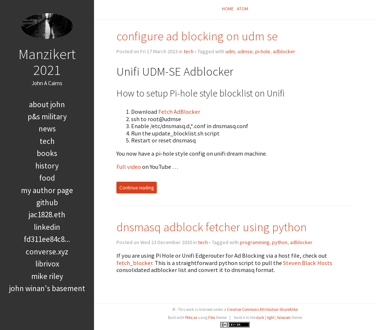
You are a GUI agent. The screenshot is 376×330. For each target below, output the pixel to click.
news (47, 129)
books (47, 153)
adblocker (284, 51)
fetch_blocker (134, 262)
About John (47, 104)
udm (230, 51)
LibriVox (47, 264)
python (280, 242)
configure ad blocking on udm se (197, 36)
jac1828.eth (47, 215)
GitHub (47, 202)
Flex (211, 317)
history (47, 166)
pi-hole (262, 51)
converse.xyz (47, 252)
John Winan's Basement (47, 288)
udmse (245, 51)
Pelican (191, 317)
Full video (128, 166)
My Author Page (47, 190)
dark (260, 317)
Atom (242, 8)
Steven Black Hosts (307, 262)
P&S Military (47, 117)
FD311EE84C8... (47, 239)
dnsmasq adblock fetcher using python (211, 227)
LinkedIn (47, 227)
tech (47, 141)
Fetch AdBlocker (179, 111)
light (271, 317)
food (47, 178)
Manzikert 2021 (47, 62)
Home (228, 8)
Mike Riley (47, 276)
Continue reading (136, 188)
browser (284, 317)
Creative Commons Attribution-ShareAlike (262, 309)
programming (255, 242)
